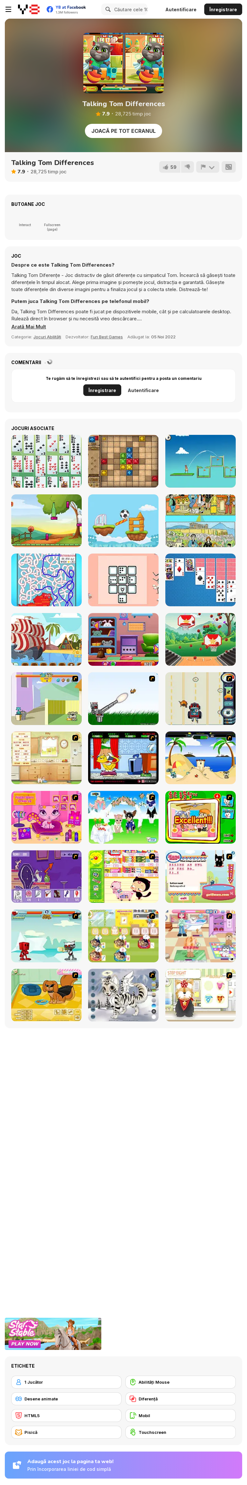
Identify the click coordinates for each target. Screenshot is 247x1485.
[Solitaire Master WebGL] (200, 580)
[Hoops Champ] (200, 639)
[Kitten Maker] (123, 995)
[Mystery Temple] (123, 461)
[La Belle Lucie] (46, 461)
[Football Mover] (123, 520)
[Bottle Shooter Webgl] (46, 520)
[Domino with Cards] (123, 580)
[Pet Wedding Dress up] (123, 817)
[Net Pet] (46, 757)
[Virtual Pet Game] (123, 757)
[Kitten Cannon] (123, 698)
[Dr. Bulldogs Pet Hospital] (123, 936)
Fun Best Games (107, 336)
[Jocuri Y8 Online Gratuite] (29, 9)
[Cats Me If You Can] (200, 698)
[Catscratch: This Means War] (46, 876)
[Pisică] (66, 1432)
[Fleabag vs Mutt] (46, 698)
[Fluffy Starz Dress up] (46, 817)
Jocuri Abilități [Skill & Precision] (47, 336)
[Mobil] (180, 1415)
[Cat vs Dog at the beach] (200, 757)
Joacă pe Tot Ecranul (123, 131)
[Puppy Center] (200, 936)
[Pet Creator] (46, 995)
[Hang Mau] (200, 876)
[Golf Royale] (200, 461)
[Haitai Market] (123, 876)
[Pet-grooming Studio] (200, 995)
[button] (28, 326)
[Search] (107, 9)
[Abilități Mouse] (180, 1382)
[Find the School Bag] (123, 639)
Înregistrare (223, 9)
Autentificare (181, 9)
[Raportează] (207, 167)
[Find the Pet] (200, 817)
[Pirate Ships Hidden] (46, 639)
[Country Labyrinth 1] (46, 580)
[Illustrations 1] (200, 520)
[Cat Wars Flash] (46, 936)
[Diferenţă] (180, 1398)
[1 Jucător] (66, 1382)
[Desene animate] (66, 1398)
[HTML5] (66, 1415)
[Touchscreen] (180, 1432)
